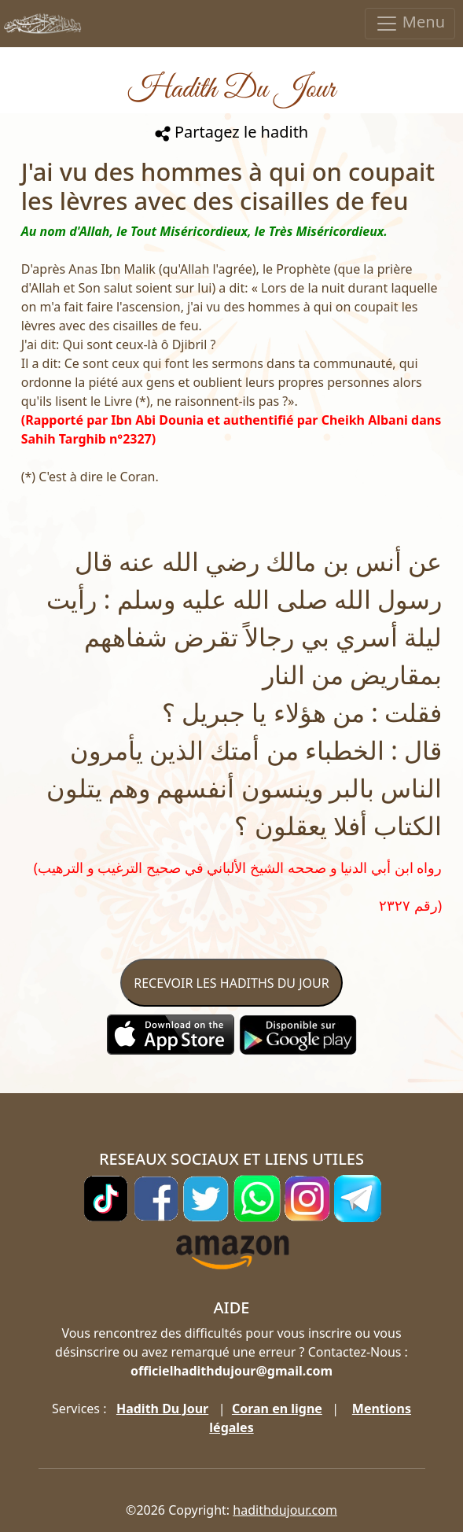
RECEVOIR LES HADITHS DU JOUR (231, 983)
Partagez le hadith (231, 131)
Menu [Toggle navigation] (410, 23)
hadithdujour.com (285, 1510)
